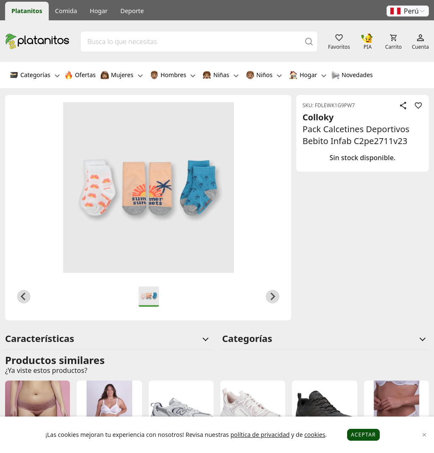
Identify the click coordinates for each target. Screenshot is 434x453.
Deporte (132, 11)
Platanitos (26, 11)
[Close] (424, 435)
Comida (66, 11)
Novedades (352, 76)
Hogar (99, 11)
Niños (264, 76)
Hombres (173, 76)
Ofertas (80, 76)
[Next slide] (272, 296)
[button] (408, 11)
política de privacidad (260, 435)
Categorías (35, 76)
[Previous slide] (24, 296)
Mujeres (121, 76)
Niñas (220, 76)
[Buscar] (308, 41)
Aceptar (363, 434)
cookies (314, 435)
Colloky (318, 117)
